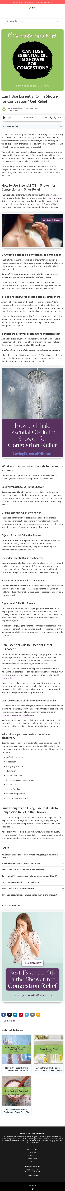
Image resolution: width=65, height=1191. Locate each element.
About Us (33, 1161)
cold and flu (6, 678)
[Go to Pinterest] (33, 1189)
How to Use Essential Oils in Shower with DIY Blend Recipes (16, 1070)
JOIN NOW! (48, 2)
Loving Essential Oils (15, 108)
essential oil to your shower (50, 198)
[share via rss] (38, 1014)
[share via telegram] (27, 1014)
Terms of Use (32, 1158)
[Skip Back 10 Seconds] (51, 118)
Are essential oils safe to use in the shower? (22, 869)
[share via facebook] (3, 1014)
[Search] (57, 21)
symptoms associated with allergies (17, 715)
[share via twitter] (9, 1014)
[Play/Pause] (4, 118)
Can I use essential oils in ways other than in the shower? (29, 895)
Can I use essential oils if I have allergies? (21, 882)
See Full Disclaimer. (32, 1143)
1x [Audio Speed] (46, 117)
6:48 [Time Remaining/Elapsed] (59, 117)
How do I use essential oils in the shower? (21, 863)
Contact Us (32, 1153)
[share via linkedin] (15, 1014)
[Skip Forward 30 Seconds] (55, 118)
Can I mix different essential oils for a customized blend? (29, 876)
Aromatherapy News (31, 108)
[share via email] (32, 1014)
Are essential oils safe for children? (18, 888)
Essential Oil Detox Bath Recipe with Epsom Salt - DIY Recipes (16, 1112)
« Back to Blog (8, 1020)
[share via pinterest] (21, 1014)
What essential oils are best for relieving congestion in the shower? (29, 855)
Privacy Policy (32, 1155)
